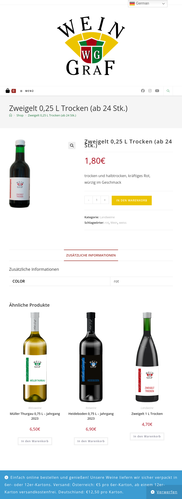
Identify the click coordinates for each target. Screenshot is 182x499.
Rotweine (91, 408)
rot (107, 223)
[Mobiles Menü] (25, 91)
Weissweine (34, 408)
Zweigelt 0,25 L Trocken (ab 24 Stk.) (52, 115)
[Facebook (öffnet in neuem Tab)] (143, 91)
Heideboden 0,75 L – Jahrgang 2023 (91, 416)
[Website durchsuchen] (168, 91)
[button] (72, 145)
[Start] (10, 115)
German (139, 3)
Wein (113, 223)
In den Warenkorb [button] (34, 441)
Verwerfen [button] (167, 491)
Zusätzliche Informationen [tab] (91, 255)
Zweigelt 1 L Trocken (147, 413)
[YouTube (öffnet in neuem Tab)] (157, 91)
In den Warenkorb (131, 200)
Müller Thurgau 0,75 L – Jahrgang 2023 (35, 416)
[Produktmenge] (97, 200)
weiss (122, 223)
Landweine (107, 217)
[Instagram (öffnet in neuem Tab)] (150, 91)
